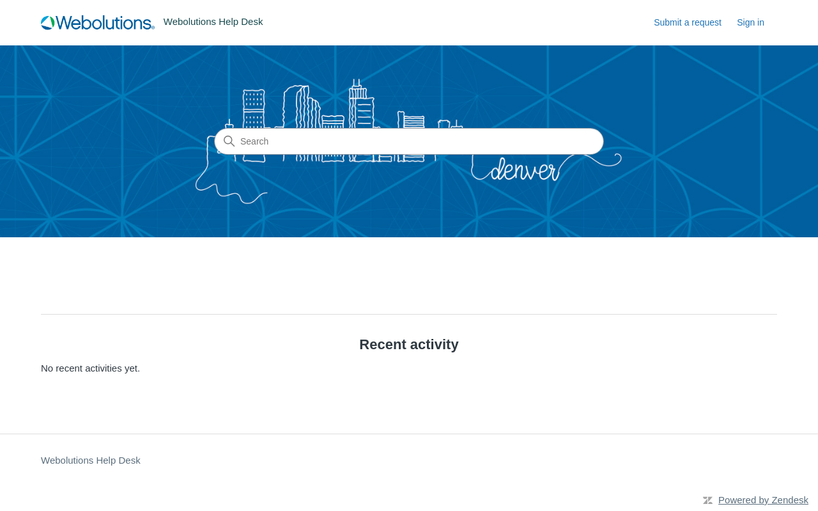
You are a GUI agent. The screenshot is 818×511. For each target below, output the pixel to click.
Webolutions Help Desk (91, 460)
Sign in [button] (750, 22)
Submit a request (688, 22)
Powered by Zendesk (763, 499)
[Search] (409, 141)
